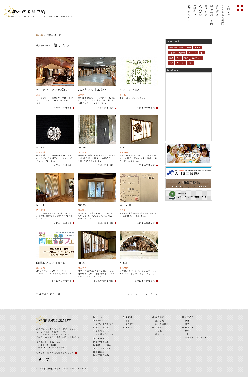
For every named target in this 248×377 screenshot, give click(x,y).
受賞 (171, 57)
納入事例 (130, 324)
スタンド (192, 52)
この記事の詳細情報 (61, 108)
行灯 (190, 63)
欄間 (189, 47)
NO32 (82, 262)
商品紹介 (205, 10)
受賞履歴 (100, 352)
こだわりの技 (102, 331)
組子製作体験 (102, 355)
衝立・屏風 (190, 328)
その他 (158, 331)
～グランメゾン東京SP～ (53, 89)
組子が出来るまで (105, 324)
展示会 (182, 52)
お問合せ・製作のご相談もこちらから (55, 353)
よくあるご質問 (222, 15)
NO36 (40, 147)
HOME (40, 35)
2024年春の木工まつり (93, 89)
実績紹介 (194, 10)
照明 (187, 331)
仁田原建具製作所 (29, 11)
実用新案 (126, 205)
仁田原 (172, 52)
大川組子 (181, 63)
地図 (53, 345)
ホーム (99, 317)
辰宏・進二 (160, 334)
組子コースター (176, 47)
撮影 (128, 321)
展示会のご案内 (211, 15)
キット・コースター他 (196, 338)
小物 (187, 334)
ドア (171, 63)
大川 (179, 57)
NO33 (82, 205)
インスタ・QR (130, 89)
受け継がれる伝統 (105, 334)
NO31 (124, 262)
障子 (187, 324)
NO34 (40, 205)
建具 (186, 57)
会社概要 (216, 10)
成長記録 (200, 10)
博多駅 (197, 47)
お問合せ (228, 10)
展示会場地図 (162, 324)
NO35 (124, 147)
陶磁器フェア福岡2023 (52, 262)
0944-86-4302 (56, 348)
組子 (202, 52)
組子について (189, 13)
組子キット (197, 57)
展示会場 (159, 321)
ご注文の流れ (102, 342)
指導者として (162, 328)
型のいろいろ (102, 328)
